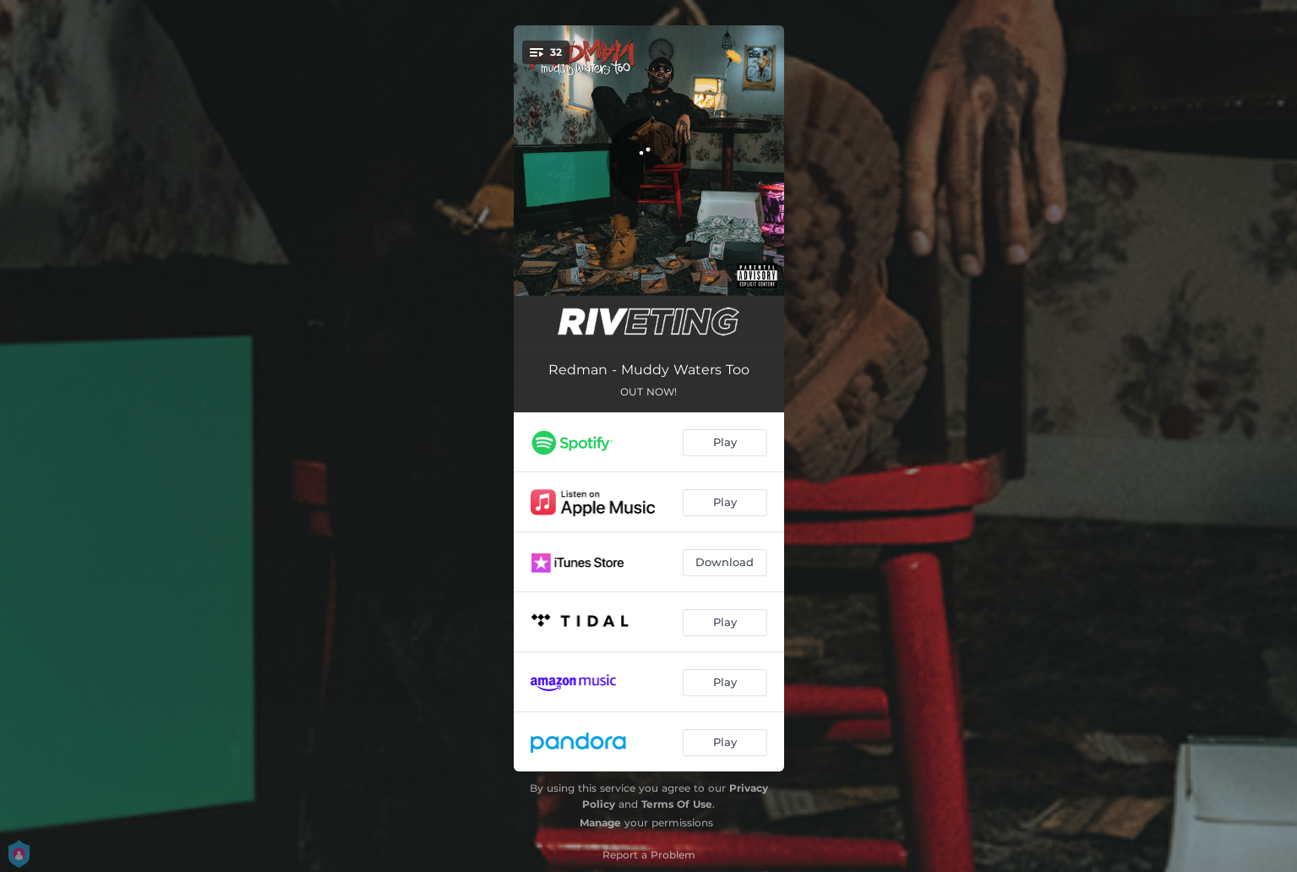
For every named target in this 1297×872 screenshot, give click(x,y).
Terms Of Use (676, 804)
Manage (600, 822)
